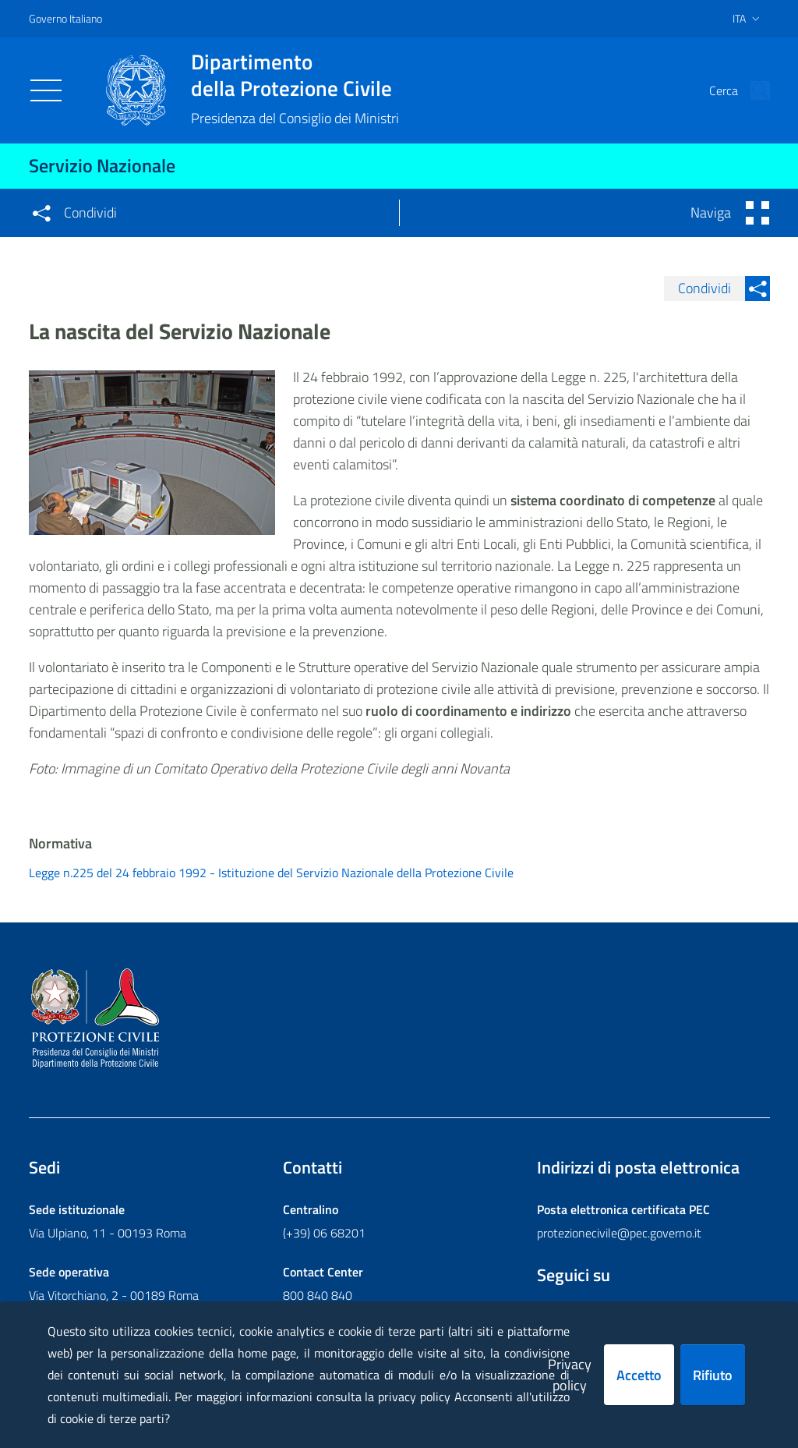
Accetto (639, 1375)
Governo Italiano (65, 18)
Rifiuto (713, 1375)
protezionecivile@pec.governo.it (619, 1232)
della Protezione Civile (295, 74)
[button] (751, 90)
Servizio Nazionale (102, 165)
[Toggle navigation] (46, 90)
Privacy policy (569, 1375)
